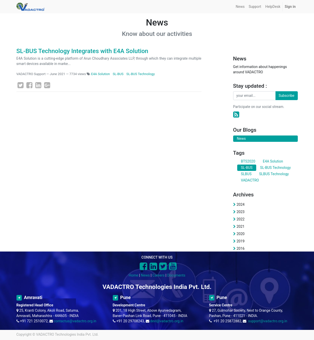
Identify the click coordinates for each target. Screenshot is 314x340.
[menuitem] (240, 6)
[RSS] (236, 114)
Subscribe (286, 96)
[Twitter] (20, 85)
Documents (176, 275)
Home (133, 275)
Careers (158, 275)
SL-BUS (118, 74)
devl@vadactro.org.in (166, 321)
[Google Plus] (47, 85)
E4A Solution (100, 74)
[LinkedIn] (38, 85)
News (145, 275)
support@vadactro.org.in (267, 321)
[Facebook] (29, 85)
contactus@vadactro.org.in (75, 321)
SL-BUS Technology (140, 74)
